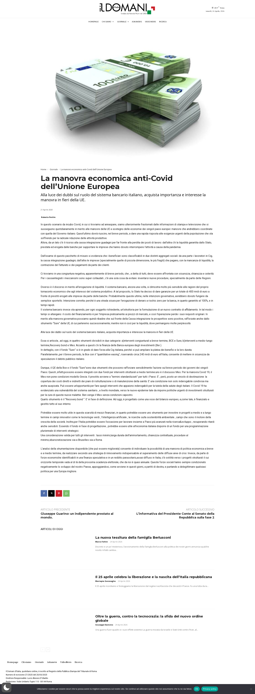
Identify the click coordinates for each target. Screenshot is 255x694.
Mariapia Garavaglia (105, 581)
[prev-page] (43, 650)
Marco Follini (101, 541)
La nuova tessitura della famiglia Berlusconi (133, 537)
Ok (196, 689)
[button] (6, 687)
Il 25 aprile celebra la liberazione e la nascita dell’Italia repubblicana (153, 577)
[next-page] (48, 650)
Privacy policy (209, 689)
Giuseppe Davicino (104, 624)
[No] (251, 689)
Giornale (53, 169)
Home (43, 169)
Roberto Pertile (48, 217)
